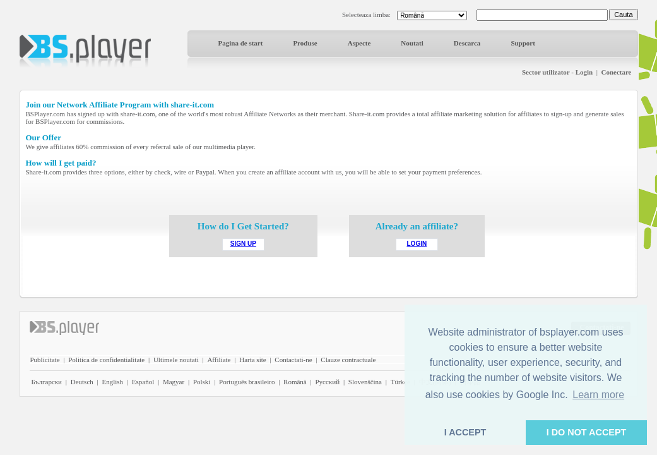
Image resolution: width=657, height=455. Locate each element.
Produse (305, 43)
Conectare (616, 72)
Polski (202, 381)
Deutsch (82, 381)
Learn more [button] (598, 394)
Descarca (467, 43)
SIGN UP (243, 243)
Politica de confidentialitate (106, 359)
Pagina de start (240, 43)
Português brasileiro (247, 381)
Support (523, 43)
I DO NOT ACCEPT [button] (587, 432)
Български (47, 381)
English (112, 381)
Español (143, 381)
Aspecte (359, 43)
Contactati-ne (293, 359)
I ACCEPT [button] (465, 432)
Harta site (252, 359)
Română (295, 381)
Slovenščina (365, 381)
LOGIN (417, 243)
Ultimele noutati (176, 359)
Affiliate (218, 359)
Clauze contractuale (348, 359)
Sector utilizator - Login (557, 72)
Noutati (412, 43)
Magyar (173, 381)
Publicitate (45, 359)
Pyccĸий (327, 381)
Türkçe (400, 381)
